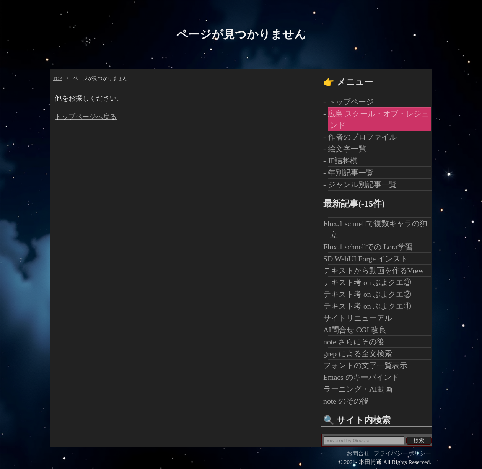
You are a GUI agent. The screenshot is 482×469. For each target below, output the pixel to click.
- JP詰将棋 (343, 160)
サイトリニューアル (360, 318)
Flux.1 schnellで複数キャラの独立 (377, 229)
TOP (57, 78)
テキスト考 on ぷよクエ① (369, 306)
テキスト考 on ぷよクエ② (369, 294)
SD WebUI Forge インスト (368, 258)
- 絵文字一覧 (347, 149)
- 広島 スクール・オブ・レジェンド (378, 119)
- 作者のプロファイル (362, 137)
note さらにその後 (356, 341)
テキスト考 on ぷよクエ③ (369, 282)
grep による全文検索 (360, 353)
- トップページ (351, 102)
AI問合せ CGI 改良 (357, 330)
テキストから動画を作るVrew (376, 270)
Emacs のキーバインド (363, 377)
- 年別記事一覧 (351, 172)
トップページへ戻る (86, 117)
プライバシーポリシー (402, 453)
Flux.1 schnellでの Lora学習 (370, 247)
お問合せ (358, 453)
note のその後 (348, 401)
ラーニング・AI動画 (360, 389)
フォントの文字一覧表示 (367, 365)
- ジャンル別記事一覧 (362, 184)
